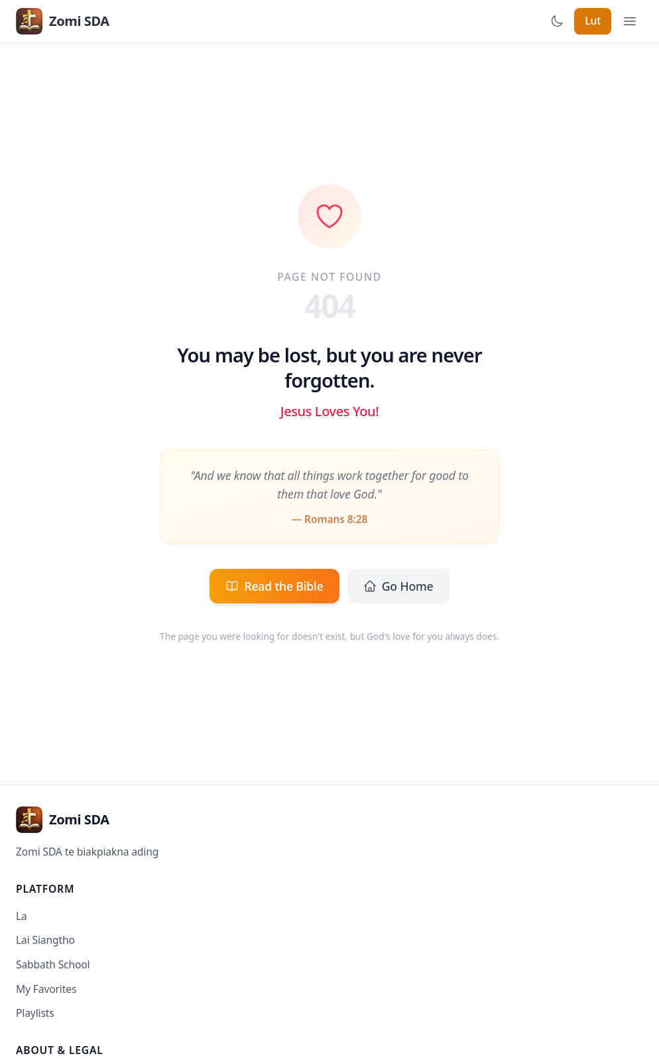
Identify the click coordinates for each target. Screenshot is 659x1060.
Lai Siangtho (45, 940)
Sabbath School (53, 964)
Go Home (398, 586)
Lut (593, 20)
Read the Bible (274, 586)
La (21, 916)
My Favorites (46, 989)
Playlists (35, 1013)
